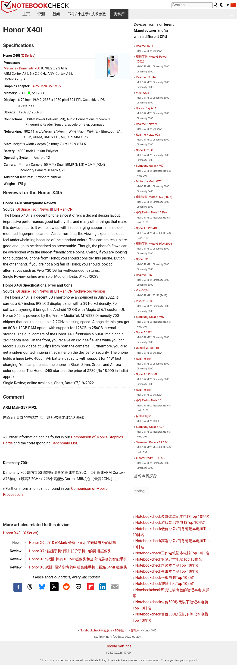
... (231, 14)
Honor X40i (12, 533)
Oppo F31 (142, 259)
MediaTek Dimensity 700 (22, 68)
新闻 (56, 14)
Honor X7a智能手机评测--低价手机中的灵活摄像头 (70, 551)
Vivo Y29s (142, 92)
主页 (26, 14)
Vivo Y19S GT (145, 301)
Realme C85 (144, 275)
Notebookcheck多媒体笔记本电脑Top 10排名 (172, 516)
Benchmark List (64, 443)
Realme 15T (144, 389)
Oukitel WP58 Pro (147, 348)
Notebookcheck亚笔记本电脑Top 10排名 (168, 559)
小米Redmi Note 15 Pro (151, 212)
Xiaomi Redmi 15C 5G (150, 458)
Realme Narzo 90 (147, 124)
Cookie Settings (118, 646)
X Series (28, 56)
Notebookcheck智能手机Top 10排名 (164, 583)
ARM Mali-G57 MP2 (47, 86)
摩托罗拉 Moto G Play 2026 (154, 243)
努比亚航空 (143, 416)
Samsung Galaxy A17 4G (152, 442)
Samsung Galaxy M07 (150, 316)
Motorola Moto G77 (149, 181)
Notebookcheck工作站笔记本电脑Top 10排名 (172, 553)
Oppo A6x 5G (144, 150)
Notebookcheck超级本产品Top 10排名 (166, 565)
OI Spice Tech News (32, 209)
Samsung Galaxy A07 (150, 426)
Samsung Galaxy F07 (150, 165)
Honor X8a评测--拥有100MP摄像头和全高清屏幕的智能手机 (78, 559)
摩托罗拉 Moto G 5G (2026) (154, 197)
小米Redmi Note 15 (148, 400)
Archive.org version (89, 291)
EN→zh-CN (63, 209)
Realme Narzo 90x (148, 134)
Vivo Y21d (142, 290)
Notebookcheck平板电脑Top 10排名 (164, 577)
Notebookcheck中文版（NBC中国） (104, 630)
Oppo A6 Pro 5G (146, 374)
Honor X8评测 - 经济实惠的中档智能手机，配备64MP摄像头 (78, 567)
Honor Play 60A (146, 108)
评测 (41, 14)
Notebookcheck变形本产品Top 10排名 (166, 571)
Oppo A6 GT (144, 332)
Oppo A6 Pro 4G (146, 228)
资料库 (119, 14)
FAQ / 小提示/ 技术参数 (87, 14)
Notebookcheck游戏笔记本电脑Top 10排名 (170, 522)
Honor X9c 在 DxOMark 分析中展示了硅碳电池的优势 (72, 542)
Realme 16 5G (145, 46)
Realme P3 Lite (146, 77)
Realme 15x (143, 358)
